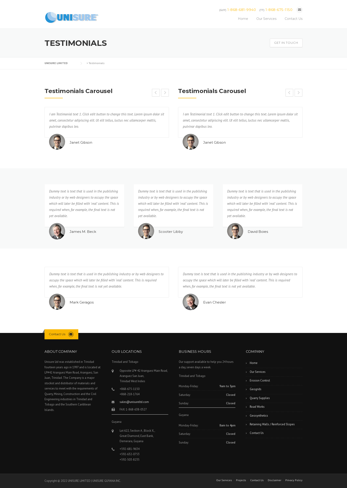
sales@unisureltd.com (134, 402)
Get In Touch (286, 42)
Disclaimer (274, 480)
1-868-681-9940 (241, 10)
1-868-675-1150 (279, 10)
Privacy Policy (293, 480)
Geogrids (255, 389)
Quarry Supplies (260, 398)
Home (243, 19)
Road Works (257, 407)
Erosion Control (260, 380)
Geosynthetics (259, 416)
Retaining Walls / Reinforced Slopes (272, 424)
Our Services (266, 19)
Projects (241, 480)
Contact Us (293, 19)
